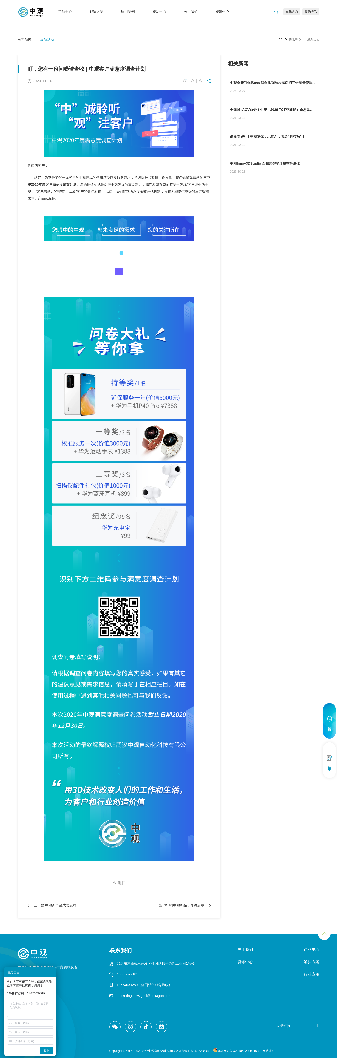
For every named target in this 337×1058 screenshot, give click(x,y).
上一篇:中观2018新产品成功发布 (55, 905)
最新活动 (47, 39)
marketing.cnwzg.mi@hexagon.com (144, 996)
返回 (122, 883)
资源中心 (159, 11)
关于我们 (191, 11)
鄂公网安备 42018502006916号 (236, 1051)
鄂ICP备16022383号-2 (197, 1051)
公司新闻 (25, 39)
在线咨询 (292, 11)
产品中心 (65, 11)
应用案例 (128, 11)
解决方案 (96, 11)
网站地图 (268, 1050)
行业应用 (311, 974)
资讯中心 (222, 11)
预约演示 (311, 11)
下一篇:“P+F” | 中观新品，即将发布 (178, 905)
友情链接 (283, 1026)
